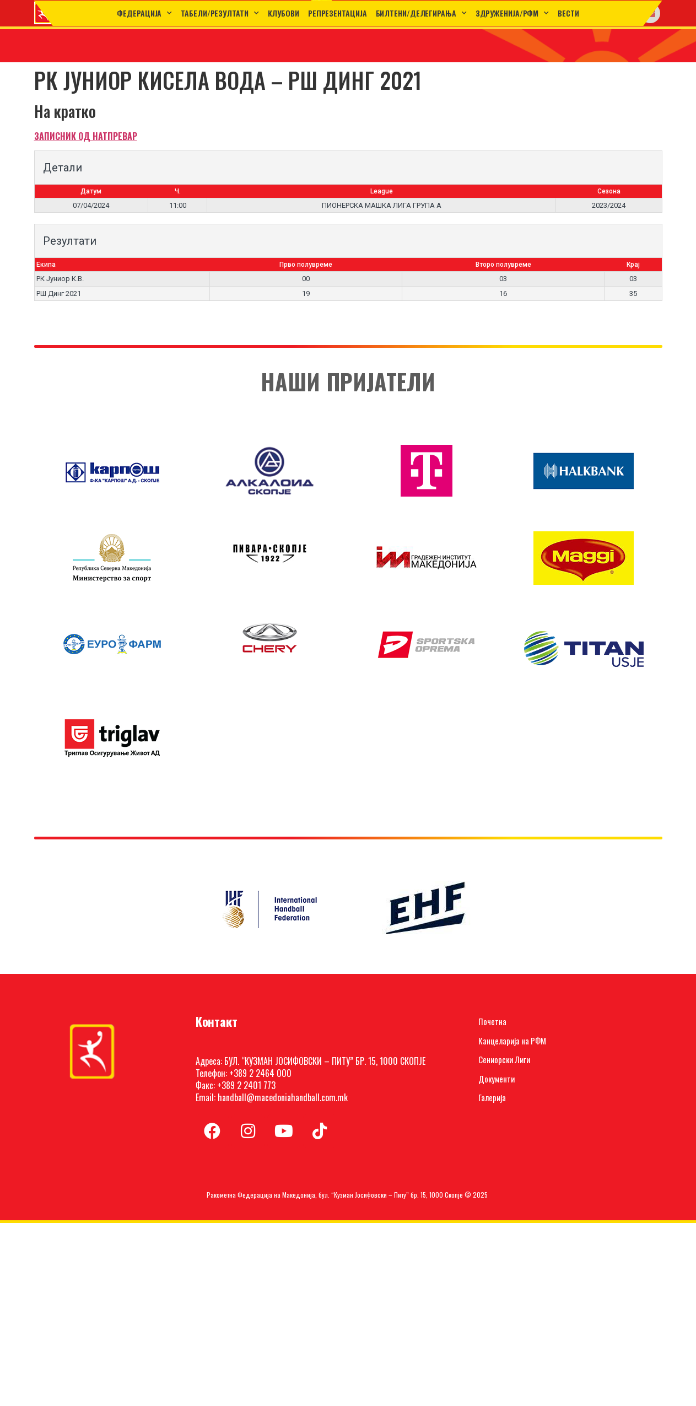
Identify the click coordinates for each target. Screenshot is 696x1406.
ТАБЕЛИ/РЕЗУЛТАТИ (219, 13)
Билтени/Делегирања (421, 13)
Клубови (283, 13)
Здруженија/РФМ (512, 13)
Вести (568, 13)
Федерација (144, 13)
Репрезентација (337, 13)
